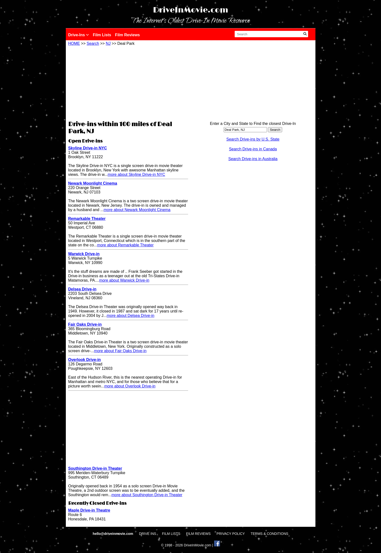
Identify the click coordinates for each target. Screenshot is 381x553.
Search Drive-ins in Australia (252, 159)
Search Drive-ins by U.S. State (252, 139)
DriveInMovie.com (190, 10)
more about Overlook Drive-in (129, 386)
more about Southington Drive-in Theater (147, 495)
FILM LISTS (171, 534)
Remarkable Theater (87, 218)
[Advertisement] (128, 82)
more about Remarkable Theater (125, 245)
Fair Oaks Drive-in (85, 324)
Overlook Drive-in (84, 360)
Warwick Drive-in (84, 254)
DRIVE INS (147, 534)
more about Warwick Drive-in (124, 280)
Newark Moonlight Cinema (92, 183)
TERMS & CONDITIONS (269, 534)
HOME (74, 43)
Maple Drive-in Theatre (89, 510)
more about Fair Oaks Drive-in (120, 351)
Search (93, 43)
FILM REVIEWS (198, 534)
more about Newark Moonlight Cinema (137, 210)
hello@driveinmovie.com (113, 534)
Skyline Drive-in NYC (87, 148)
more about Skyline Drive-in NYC (136, 174)
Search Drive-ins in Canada (253, 149)
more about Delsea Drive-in (130, 315)
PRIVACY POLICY (231, 534)
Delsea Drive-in (82, 289)
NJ (108, 43)
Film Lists (102, 35)
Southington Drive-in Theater (95, 468)
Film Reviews (127, 35)
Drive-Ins (78, 35)
